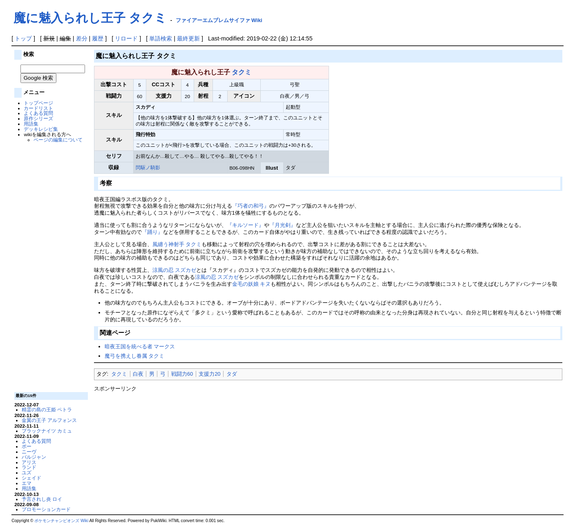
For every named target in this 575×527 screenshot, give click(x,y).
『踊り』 (152, 232)
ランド (29, 467)
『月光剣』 (282, 225)
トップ (23, 38)
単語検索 (160, 38)
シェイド (31, 477)
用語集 (31, 123)
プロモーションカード (46, 509)
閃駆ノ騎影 (148, 167)
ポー (26, 446)
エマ (26, 483)
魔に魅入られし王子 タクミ (90, 18)
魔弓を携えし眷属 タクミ (135, 356)
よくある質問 (38, 113)
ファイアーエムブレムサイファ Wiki (219, 20)
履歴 (97, 38)
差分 (81, 38)
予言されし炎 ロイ (42, 499)
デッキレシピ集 (41, 129)
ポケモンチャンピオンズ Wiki (61, 520)
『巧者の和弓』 (250, 206)
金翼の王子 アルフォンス (49, 420)
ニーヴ (29, 451)
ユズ (26, 472)
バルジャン (34, 457)
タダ (231, 374)
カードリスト (38, 108)
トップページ (38, 102)
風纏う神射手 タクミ (177, 244)
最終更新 (188, 38)
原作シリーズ (38, 118)
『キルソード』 (245, 225)
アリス (29, 462)
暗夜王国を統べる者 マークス (140, 346)
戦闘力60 (182, 374)
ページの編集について (58, 139)
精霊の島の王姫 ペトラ (47, 409)
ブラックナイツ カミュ (47, 430)
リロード (126, 38)
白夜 (138, 374)
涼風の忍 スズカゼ (174, 270)
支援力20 (209, 374)
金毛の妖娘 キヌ (251, 284)
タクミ (241, 72)
